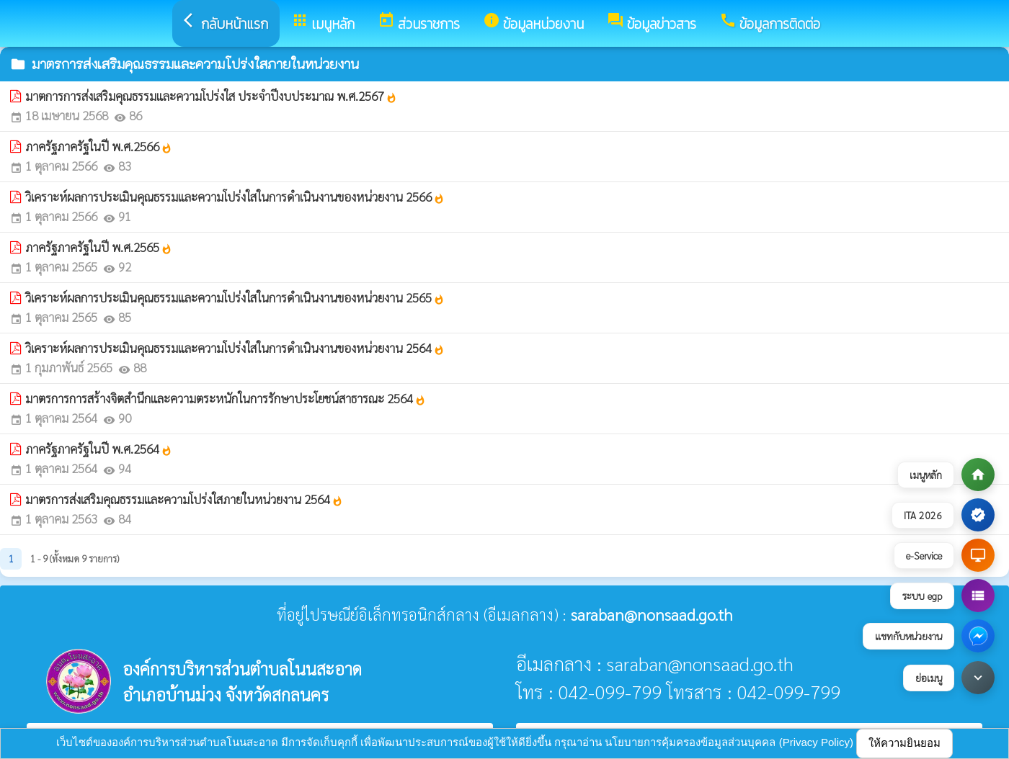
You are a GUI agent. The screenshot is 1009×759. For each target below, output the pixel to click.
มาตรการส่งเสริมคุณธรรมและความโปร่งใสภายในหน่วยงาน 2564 (184, 499)
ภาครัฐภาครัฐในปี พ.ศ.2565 (98, 247)
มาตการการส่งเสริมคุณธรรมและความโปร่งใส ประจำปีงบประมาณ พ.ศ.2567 (211, 96)
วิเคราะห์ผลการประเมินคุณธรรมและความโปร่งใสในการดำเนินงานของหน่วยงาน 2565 (235, 297)
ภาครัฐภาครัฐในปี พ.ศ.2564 (98, 449)
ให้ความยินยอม (904, 743)
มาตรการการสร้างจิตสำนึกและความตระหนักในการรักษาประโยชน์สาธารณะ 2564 (225, 398)
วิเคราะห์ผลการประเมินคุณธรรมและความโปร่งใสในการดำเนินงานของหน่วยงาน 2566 (235, 197)
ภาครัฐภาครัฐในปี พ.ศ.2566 (98, 146)
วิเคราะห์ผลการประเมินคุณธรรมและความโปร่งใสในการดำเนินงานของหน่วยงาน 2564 (235, 348)
